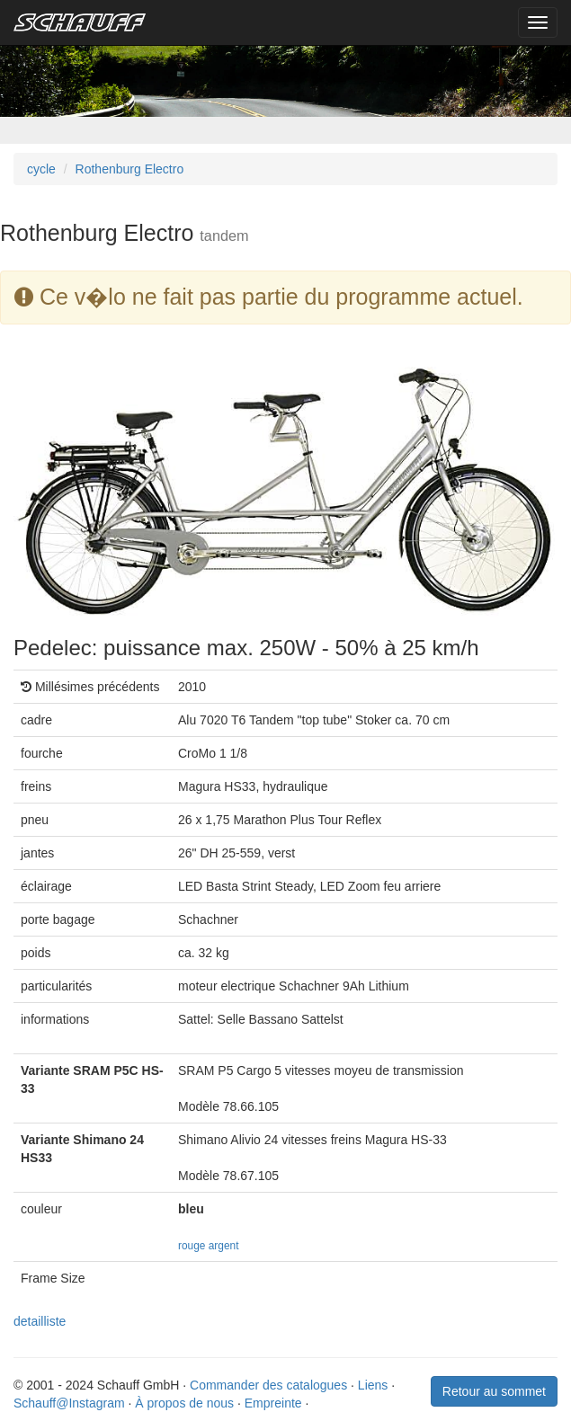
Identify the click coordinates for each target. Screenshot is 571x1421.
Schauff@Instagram (69, 1403)
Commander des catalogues (268, 1385)
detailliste (39, 1321)
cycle (41, 169)
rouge (191, 1245)
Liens (373, 1385)
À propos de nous (184, 1403)
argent (224, 1245)
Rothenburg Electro (130, 169)
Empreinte (273, 1403)
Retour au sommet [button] (494, 1391)
